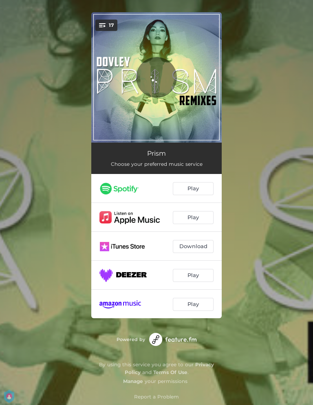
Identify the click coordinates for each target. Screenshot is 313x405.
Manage (133, 381)
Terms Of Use (170, 372)
